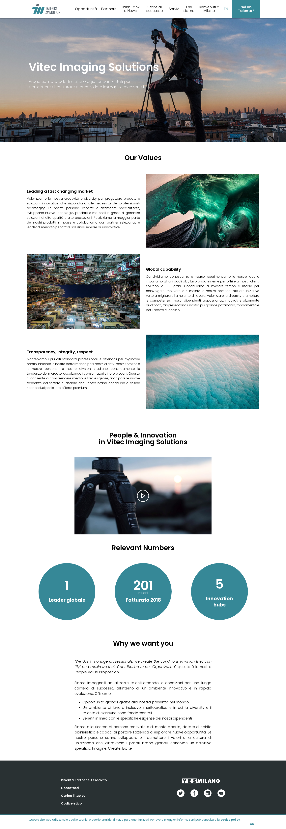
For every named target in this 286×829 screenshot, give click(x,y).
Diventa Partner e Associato (84, 780)
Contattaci (70, 788)
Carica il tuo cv (73, 795)
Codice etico (71, 803)
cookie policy (230, 820)
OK (252, 824)
